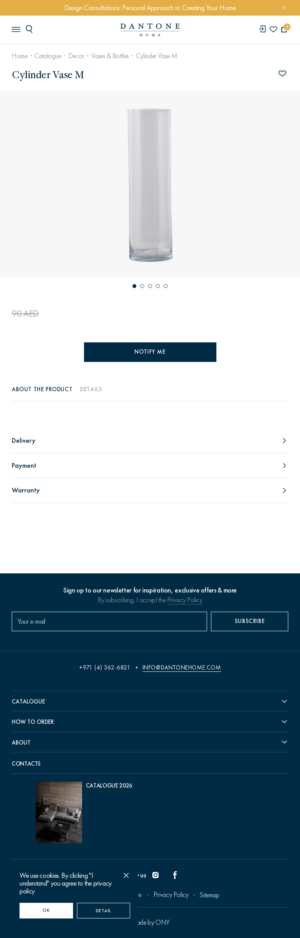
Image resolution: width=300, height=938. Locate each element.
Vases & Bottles (110, 56)
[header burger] (16, 29)
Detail (103, 910)
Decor (76, 56)
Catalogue (47, 56)
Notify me (149, 351)
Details (91, 389)
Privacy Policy (184, 600)
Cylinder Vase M (157, 56)
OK (46, 910)
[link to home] (150, 29)
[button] (134, 286)
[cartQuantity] (284, 29)
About (21, 742)
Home (20, 56)
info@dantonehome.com (182, 667)
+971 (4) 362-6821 (104, 667)
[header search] (30, 29)
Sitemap (209, 895)
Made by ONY (150, 922)
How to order (33, 721)
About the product (42, 389)
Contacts (26, 763)
